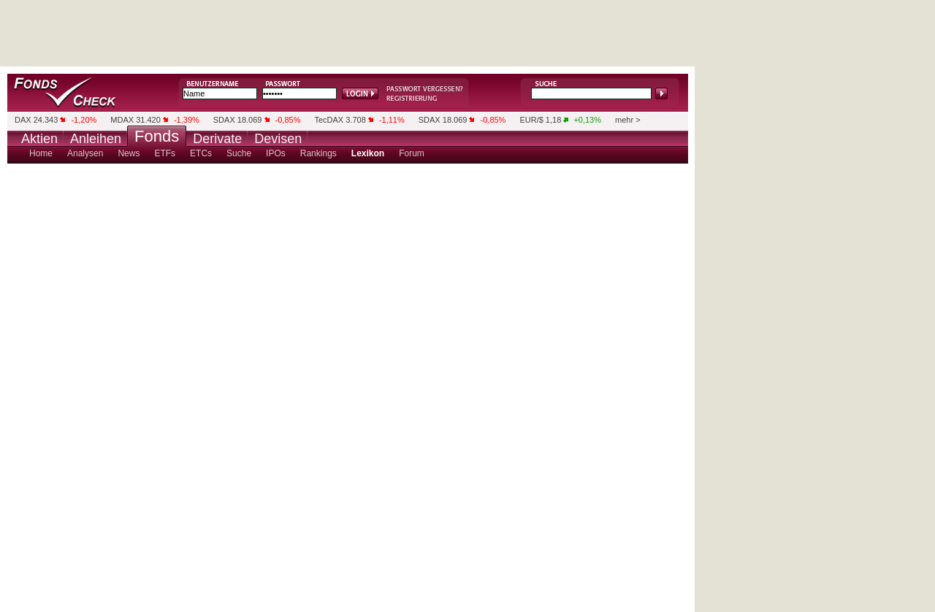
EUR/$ (531, 119)
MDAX (122, 119)
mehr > (628, 119)
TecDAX (328, 119)
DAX (23, 119)
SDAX (224, 119)
